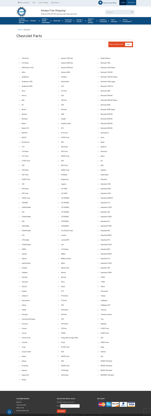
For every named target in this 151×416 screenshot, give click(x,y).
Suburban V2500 (106, 272)
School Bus (64, 375)
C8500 (24, 249)
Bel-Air (24, 109)
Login (123, 2)
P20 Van (64, 314)
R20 (62, 352)
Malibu (63, 254)
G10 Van (64, 91)
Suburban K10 (105, 221)
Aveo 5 (24, 95)
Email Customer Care (22, 410)
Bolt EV (24, 137)
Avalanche (25, 77)
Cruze (24, 347)
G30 (62, 105)
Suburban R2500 (106, 254)
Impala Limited (66, 123)
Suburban (104, 179)
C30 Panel (25, 189)
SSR (102, 165)
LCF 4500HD (65, 198)
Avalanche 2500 (27, 86)
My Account (55, 2)
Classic (24, 305)
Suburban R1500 (106, 244)
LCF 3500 (64, 189)
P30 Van (64, 328)
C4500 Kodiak (26, 207)
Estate (24, 379)
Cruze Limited (26, 352)
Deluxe (24, 361)
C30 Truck (25, 193)
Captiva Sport (26, 263)
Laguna (63, 184)
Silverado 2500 (105, 91)
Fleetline (64, 77)
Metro (63, 263)
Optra (63, 286)
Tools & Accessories (127, 20)
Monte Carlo (65, 268)
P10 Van (64, 300)
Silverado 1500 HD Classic (109, 77)
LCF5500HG (65, 221)
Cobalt (24, 310)
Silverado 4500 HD (107, 119)
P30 (62, 319)
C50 (23, 212)
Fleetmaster (65, 81)
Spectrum (104, 151)
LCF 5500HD (65, 207)
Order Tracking (43, 2)
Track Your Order (21, 405)
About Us (19, 402)
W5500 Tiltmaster (106, 370)
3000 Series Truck (27, 67)
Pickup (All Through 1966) (69, 338)
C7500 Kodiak (26, 244)
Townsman (104, 291)
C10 (23, 147)
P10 (62, 291)
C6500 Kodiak (26, 230)
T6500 (103, 277)
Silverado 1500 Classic (108, 67)
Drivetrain (58, 21)
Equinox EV (25, 375)
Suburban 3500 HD (107, 198)
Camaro (24, 254)
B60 (23, 100)
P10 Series (64, 296)
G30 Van (64, 109)
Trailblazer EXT (106, 305)
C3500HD (25, 202)
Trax (102, 319)
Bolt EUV (24, 133)
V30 (102, 338)
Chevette (25, 282)
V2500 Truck (105, 333)
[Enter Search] (117, 12)
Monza (63, 272)
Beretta (24, 114)
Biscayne (25, 119)
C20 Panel (25, 170)
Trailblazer (104, 300)
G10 (62, 86)
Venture (103, 352)
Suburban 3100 (106, 193)
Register (131, 2)
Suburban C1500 (106, 207)
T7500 (103, 282)
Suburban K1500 (106, 226)
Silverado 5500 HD (107, 123)
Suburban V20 (105, 268)
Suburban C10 (105, 202)
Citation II (25, 296)
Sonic (102, 137)
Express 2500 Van (67, 63)
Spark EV (104, 147)
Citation (24, 291)
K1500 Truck (65, 137)
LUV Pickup (64, 249)
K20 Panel (64, 147)
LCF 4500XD (65, 202)
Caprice (24, 258)
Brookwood (25, 142)
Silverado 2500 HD (107, 95)
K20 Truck (64, 151)
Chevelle (24, 277)
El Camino (25, 366)
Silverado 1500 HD (107, 72)
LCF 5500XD (65, 212)
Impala (63, 119)
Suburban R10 (105, 240)
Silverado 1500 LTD (107, 86)
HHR (62, 114)
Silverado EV (105, 133)
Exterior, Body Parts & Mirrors (24, 20)
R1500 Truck (65, 347)
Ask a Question (24, 2)
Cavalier (24, 268)
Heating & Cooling (81, 20)
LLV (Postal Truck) (67, 230)
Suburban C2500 (106, 216)
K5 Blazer (64, 175)
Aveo (23, 91)
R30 (62, 361)
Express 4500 (65, 72)
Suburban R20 (105, 249)
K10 (62, 128)
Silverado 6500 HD (107, 128)
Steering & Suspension (104, 20)
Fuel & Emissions (116, 20)
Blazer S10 (25, 128)
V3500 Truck (105, 342)
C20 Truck (25, 175)
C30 (23, 184)
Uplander (104, 324)
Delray (24, 356)
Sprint (103, 156)
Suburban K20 (105, 230)
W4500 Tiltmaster (106, 366)
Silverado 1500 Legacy (108, 81)
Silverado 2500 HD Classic (109, 100)
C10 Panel (25, 151)
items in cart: (107, 3)
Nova (63, 282)
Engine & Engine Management (47, 20)
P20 (62, 305)
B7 (23, 105)
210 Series (25, 63)
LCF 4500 (64, 193)
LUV (62, 244)
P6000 (63, 333)
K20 (62, 142)
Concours (25, 324)
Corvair (24, 333)
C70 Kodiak (25, 240)
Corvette (24, 342)
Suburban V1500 (106, 263)
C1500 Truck (26, 161)
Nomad (63, 277)
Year (128, 44)
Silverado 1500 (105, 63)
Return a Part (20, 408)
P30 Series (64, 324)
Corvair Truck (26, 338)
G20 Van (64, 100)
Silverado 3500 (105, 105)
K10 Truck (64, 133)
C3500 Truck (26, 198)
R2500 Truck (65, 356)
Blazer (24, 123)
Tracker (103, 296)
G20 (62, 95)
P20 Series (64, 310)
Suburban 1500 (106, 184)
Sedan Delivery (105, 58)
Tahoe (103, 286)
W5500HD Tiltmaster (107, 375)
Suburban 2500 (106, 189)
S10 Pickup (64, 370)
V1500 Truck (105, 328)
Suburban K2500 (106, 235)
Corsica (24, 328)
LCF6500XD (65, 226)
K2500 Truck (65, 156)
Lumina (63, 235)
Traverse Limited (106, 314)
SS (101, 161)
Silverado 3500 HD (107, 114)
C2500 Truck (26, 179)
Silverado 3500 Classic (108, 109)
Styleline (103, 170)
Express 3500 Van (67, 67)
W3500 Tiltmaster (106, 361)
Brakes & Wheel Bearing (93, 20)
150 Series (25, 58)
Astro (23, 72)
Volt (102, 356)
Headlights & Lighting (70, 20)
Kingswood (64, 179)
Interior (35, 21)
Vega (102, 347)
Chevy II (24, 286)
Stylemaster (105, 175)
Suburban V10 (105, 258)
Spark (102, 142)
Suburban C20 (105, 212)
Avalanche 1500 (27, 81)
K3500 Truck (65, 170)
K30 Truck (64, 165)
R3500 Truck (65, 366)
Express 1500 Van (67, 58)
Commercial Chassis (28, 319)
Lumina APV (65, 240)
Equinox (24, 370)
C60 (23, 221)
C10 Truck (25, 156)
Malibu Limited (66, 258)
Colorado (25, 314)
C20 (23, 165)
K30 (62, 161)
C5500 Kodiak (26, 216)
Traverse (103, 310)
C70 (23, 235)
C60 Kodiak (25, 226)
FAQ (34, 2)
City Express (26, 300)
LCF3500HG (65, 216)
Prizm (63, 342)
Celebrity (25, 272)
